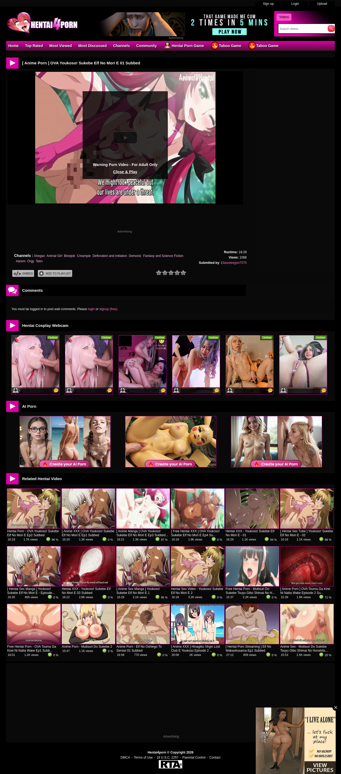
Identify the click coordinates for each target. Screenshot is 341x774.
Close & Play (125, 171)
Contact (214, 757)
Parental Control (194, 757)
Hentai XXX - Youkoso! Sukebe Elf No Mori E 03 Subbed (86, 591)
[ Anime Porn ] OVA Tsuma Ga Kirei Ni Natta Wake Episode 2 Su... (305, 591)
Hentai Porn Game (183, 45)
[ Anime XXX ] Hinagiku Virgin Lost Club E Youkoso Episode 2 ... (195, 648)
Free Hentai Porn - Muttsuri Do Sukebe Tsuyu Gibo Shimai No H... (250, 591)
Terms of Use (143, 757)
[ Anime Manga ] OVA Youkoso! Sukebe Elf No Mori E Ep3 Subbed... (142, 533)
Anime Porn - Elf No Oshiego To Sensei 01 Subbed (139, 648)
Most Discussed (92, 46)
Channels (121, 46)
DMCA (125, 757)
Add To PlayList (55, 273)
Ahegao (39, 256)
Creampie (84, 256)
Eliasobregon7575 (234, 263)
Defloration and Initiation (109, 256)
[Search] (301, 28)
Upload (322, 4)
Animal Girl (54, 256)
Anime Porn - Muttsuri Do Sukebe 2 (87, 646)
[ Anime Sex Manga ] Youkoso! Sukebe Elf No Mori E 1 (138, 591)
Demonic (135, 256)
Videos (284, 17)
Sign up (268, 4)
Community (146, 46)
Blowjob (69, 256)
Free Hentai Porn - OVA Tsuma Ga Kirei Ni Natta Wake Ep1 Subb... (31, 648)
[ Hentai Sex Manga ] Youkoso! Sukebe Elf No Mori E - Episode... (31, 591)
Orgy (30, 261)
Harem (21, 261)
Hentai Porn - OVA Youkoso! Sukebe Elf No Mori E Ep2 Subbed (33, 533)
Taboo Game (225, 45)
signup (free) (108, 309)
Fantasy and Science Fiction (163, 256)
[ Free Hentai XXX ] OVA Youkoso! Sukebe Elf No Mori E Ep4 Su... (195, 533)
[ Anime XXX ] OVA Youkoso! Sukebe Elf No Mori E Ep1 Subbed (88, 533)
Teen (39, 261)
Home (13, 46)
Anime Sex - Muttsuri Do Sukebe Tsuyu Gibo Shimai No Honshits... (304, 648)
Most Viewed (60, 46)
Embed (23, 274)
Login (295, 4)
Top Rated (34, 46)
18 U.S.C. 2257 (167, 757)
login (91, 309)
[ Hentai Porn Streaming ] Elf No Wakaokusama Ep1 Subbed (248, 648)
